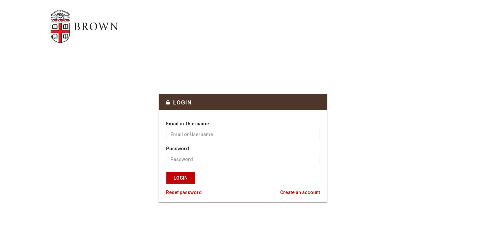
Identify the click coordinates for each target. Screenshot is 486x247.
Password (177, 148)
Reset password (184, 192)
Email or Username (187, 123)
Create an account (300, 192)
